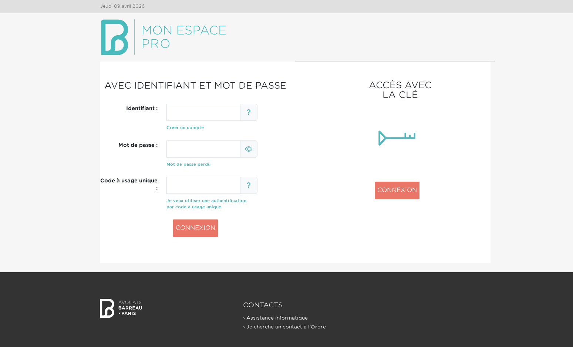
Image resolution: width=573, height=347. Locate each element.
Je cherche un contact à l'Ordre (286, 327)
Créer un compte (185, 127)
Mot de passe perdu (188, 164)
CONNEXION (195, 227)
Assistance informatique (277, 318)
